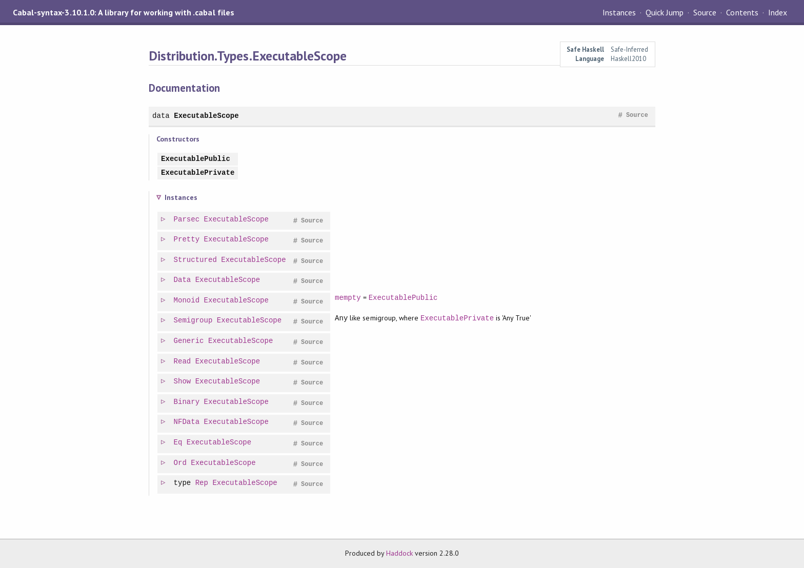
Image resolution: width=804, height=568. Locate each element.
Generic (189, 341)
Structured (195, 260)
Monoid (187, 301)
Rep (202, 483)
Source (704, 12)
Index (777, 12)
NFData (187, 422)
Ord (180, 463)
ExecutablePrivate (197, 173)
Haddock (399, 553)
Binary (187, 402)
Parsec (187, 220)
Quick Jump (665, 12)
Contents (742, 12)
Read (183, 362)
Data (183, 280)
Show (183, 382)
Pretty (187, 240)
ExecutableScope (206, 115)
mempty (348, 297)
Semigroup (193, 321)
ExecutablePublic (195, 159)
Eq (178, 443)
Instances (619, 12)
